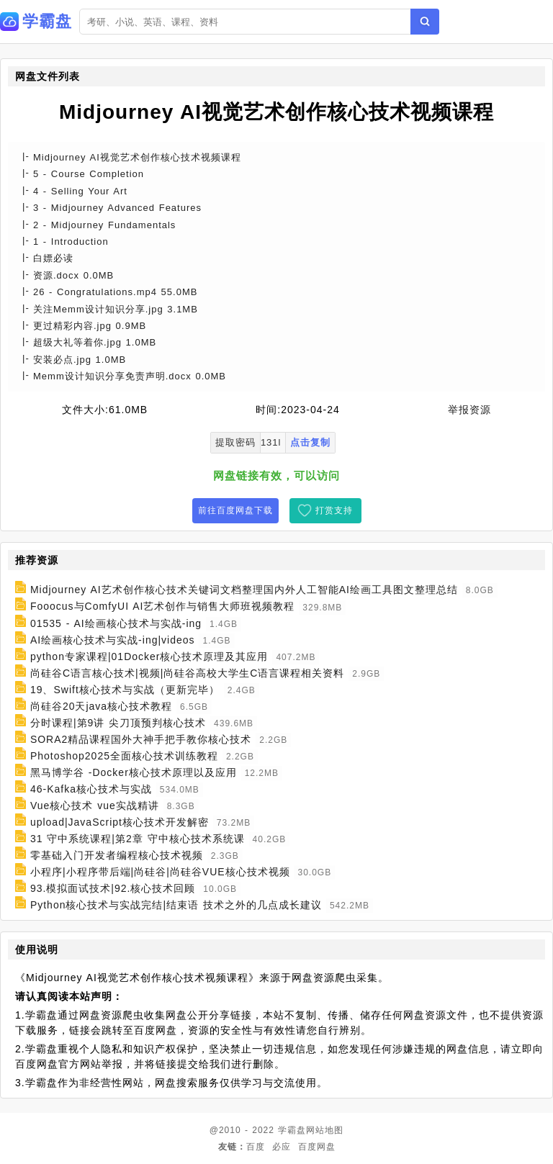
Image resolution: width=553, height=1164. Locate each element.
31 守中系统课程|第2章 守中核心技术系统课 (137, 838)
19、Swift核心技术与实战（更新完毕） (125, 689)
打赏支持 (334, 510)
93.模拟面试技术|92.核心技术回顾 (113, 888)
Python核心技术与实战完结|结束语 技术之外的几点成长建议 (176, 905)
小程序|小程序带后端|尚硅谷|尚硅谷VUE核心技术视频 (160, 871)
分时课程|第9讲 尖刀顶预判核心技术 (118, 722)
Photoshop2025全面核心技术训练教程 (124, 756)
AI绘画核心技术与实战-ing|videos (112, 640)
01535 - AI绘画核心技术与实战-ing (116, 623)
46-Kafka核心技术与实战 (91, 789)
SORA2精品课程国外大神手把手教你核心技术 (140, 739)
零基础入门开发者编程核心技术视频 (116, 855)
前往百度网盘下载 (235, 510)
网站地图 (324, 1130)
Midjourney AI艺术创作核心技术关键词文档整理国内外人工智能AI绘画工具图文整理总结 (244, 589)
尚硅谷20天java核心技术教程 (101, 706)
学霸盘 (292, 1130)
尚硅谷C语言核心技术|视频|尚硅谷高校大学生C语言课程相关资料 (187, 673)
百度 (255, 1147)
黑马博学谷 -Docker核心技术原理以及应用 (133, 772)
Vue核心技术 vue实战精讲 (94, 805)
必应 (281, 1147)
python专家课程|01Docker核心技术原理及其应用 (149, 656)
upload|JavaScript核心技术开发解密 (119, 822)
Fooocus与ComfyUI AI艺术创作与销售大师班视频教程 (162, 607)
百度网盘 (317, 1147)
